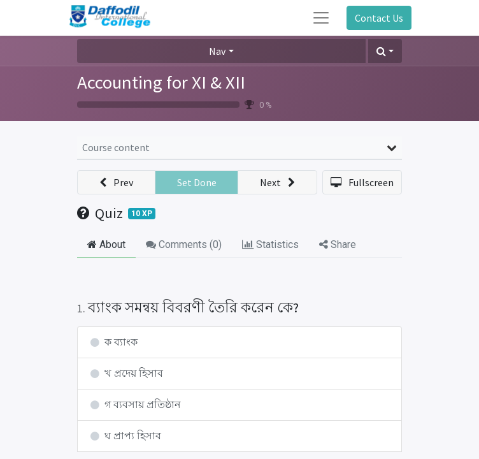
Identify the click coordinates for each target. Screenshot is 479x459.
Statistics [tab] (270, 244)
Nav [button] (217, 51)
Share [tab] (337, 244)
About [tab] (106, 244)
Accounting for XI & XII (161, 82)
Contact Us (379, 17)
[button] (385, 51)
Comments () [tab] (184, 244)
